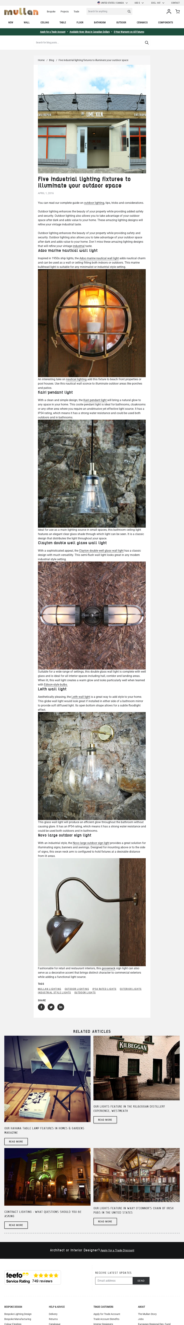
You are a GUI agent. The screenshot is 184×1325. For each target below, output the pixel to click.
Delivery (53, 1314)
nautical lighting (76, 379)
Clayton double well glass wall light (101, 550)
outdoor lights (85, 992)
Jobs (141, 1319)
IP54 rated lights (104, 988)
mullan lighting (49, 988)
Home (41, 60)
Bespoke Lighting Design (18, 1314)
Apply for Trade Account (106, 1314)
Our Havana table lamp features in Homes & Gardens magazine (44, 1131)
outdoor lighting (94, 203)
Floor (80, 22)
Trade (76, 11)
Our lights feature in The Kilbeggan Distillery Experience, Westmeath (129, 1109)
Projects (65, 11)
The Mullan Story (147, 1314)
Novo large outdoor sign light (91, 843)
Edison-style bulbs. (56, 684)
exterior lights (131, 988)
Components (165, 22)
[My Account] (169, 11)
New (10, 22)
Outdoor (121, 22)
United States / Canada (112, 2)
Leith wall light (81, 697)
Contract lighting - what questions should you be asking (42, 1214)
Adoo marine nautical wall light (99, 258)
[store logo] (21, 11)
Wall (27, 22)
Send (141, 1280)
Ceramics (142, 22)
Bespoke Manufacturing (17, 1319)
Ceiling (44, 22)
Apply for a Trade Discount (117, 1250)
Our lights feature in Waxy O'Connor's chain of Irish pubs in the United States (133, 1210)
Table (62, 22)
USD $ (139, 2)
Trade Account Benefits (106, 1319)
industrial (79, 246)
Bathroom (100, 22)
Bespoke (51, 11)
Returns (53, 1319)
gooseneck (108, 968)
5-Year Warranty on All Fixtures (129, 31)
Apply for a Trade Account (52, 31)
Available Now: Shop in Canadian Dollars (90, 31)
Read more (16, 1141)
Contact (175, 3)
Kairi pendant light (95, 400)
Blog (51, 60)
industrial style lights (54, 992)
